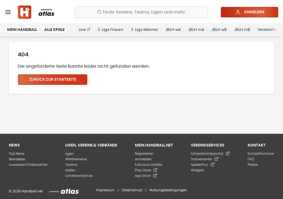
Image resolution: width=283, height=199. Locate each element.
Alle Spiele (54, 30)
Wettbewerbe (76, 159)
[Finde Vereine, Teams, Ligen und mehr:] (141, 12)
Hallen (70, 170)
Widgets (197, 170)
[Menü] (8, 12)
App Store (146, 175)
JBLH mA (196, 30)
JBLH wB (219, 30)
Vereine (71, 164)
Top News (16, 153)
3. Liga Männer (144, 30)
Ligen (69, 153)
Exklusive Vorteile (148, 164)
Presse (253, 164)
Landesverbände (79, 175)
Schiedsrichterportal (210, 153)
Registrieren (144, 153)
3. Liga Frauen (111, 30)
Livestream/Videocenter (28, 164)
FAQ (251, 159)
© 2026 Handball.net (26, 191)
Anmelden (249, 12)
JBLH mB (242, 30)
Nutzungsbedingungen (168, 190)
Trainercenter (205, 159)
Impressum (105, 190)
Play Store (146, 170)
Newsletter (17, 159)
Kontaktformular (261, 153)
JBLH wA (173, 30)
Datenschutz (132, 190)
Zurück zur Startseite (52, 80)
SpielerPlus (203, 164)
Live (84, 30)
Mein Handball (22, 30)
